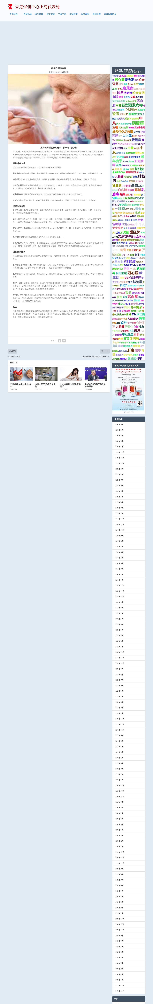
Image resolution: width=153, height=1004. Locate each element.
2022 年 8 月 (119, 636)
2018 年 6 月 (119, 914)
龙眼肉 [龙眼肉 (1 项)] (132, 171)
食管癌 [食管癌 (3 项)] (134, 265)
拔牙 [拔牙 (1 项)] (136, 204)
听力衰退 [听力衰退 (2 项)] (132, 189)
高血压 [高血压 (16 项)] (136, 147)
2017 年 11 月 (119, 953)
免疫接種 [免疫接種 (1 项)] (131, 186)
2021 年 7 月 (119, 708)
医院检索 (96, 15)
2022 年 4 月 (119, 658)
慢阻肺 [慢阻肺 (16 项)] (135, 193)
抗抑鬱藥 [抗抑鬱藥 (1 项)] (125, 292)
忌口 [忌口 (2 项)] (126, 75)
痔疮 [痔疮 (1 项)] (128, 219)
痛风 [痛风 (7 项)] (127, 269)
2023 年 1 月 (119, 608)
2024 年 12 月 (119, 481)
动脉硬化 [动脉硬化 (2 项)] (125, 204)
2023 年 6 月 (119, 580)
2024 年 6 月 (119, 514)
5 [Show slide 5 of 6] (131, 374)
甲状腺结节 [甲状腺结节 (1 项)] (123, 304)
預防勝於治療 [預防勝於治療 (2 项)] (118, 62)
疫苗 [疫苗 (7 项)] (126, 300)
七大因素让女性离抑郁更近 (70, 347)
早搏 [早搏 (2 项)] (135, 45)
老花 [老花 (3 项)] (137, 216)
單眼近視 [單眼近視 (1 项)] (137, 156)
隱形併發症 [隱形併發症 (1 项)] (127, 308)
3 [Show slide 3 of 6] (128, 374)
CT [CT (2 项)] (116, 170)
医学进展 (39, 15)
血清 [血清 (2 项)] (125, 259)
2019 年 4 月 (119, 858)
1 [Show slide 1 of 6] (124, 374)
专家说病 (27, 15)
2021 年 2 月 (119, 736)
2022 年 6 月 (119, 647)
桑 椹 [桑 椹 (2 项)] (128, 276)
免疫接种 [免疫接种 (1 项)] (139, 59)
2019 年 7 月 (119, 842)
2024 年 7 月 (119, 508)
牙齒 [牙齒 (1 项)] (118, 285)
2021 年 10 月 (119, 692)
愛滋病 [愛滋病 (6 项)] (132, 320)
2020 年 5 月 (119, 786)
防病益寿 (73, 15)
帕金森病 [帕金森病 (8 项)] (138, 55)
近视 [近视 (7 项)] (115, 89)
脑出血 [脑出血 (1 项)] (131, 123)
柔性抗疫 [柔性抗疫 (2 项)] (138, 50)
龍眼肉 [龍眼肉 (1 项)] (130, 46)
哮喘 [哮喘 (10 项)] (138, 151)
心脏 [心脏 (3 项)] (117, 194)
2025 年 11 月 (119, 419)
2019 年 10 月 (119, 825)
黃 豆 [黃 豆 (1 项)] (130, 244)
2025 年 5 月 (119, 453)
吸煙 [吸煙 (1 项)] (136, 105)
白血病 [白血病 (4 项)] (137, 198)
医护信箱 (50, 15)
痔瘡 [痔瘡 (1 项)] (114, 285)
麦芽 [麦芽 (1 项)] (120, 98)
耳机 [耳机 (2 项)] (129, 212)
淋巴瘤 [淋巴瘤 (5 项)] (141, 276)
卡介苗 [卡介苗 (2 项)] (127, 58)
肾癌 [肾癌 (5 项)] (115, 160)
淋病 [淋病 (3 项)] (120, 307)
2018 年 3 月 (119, 930)
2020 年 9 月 (119, 764)
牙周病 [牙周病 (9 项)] (124, 194)
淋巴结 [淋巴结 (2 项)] (115, 166)
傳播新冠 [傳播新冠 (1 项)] (125, 127)
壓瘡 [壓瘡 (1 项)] (127, 156)
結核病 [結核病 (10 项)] (137, 243)
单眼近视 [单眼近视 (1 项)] (116, 226)
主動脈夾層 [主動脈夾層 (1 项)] (130, 114)
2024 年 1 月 (119, 542)
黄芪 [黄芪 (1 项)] (131, 156)
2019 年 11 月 (119, 819)
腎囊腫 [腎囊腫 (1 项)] (131, 89)
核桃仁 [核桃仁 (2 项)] (138, 114)
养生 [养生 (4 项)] (133, 276)
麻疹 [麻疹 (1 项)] (126, 119)
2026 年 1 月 (119, 408)
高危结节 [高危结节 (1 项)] (141, 71)
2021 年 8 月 (119, 703)
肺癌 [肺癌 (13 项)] (121, 170)
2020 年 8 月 (119, 769)
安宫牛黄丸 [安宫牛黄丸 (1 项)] (133, 208)
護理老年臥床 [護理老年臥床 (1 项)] (117, 230)
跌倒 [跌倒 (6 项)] (126, 230)
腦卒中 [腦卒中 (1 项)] (121, 182)
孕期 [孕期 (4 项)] (124, 186)
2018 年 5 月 (119, 919)
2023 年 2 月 (119, 603)
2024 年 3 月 (119, 531)
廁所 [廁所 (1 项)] (124, 251)
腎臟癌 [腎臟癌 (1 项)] (141, 316)
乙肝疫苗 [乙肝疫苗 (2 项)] (139, 160)
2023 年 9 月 (119, 564)
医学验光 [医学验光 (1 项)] (120, 102)
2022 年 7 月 (119, 642)
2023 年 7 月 (119, 575)
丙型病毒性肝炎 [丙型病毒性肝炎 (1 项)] (133, 201)
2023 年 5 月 (119, 586)
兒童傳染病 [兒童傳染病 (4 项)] (128, 160)
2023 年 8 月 (119, 569)
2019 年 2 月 (119, 869)
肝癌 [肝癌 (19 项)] (130, 311)
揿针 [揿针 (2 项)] (129, 284)
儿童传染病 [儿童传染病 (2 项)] (133, 280)
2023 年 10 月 (119, 558)
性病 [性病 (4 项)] (141, 288)
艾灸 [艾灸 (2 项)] (126, 239)
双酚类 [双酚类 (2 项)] (132, 143)
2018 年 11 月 (119, 886)
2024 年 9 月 (119, 497)
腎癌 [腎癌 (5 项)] (122, 156)
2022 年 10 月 (119, 625)
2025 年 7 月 (119, 442)
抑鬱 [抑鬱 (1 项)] (134, 285)
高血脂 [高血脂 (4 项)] (118, 131)
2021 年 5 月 (119, 719)
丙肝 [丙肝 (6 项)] (115, 97)
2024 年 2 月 (119, 536)
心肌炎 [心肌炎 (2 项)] (118, 276)
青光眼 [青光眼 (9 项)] (129, 41)
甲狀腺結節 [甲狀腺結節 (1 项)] (119, 262)
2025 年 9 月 (119, 431)
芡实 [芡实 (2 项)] (121, 89)
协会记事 (118, 988)
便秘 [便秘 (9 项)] (124, 235)
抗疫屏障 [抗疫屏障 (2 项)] (116, 254)
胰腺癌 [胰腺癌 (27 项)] (138, 84)
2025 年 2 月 (119, 469)
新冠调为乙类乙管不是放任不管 (95, 347)
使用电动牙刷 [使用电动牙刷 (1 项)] (131, 63)
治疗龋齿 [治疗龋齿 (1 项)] (118, 296)
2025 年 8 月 (119, 436)
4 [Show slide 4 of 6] (129, 374)
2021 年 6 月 (119, 714)
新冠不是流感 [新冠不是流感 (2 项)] (132, 134)
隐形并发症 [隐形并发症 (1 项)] (138, 163)
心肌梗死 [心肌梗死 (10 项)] (131, 71)
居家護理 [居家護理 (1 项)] (116, 320)
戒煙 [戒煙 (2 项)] (129, 166)
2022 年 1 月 (119, 675)
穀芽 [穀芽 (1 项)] (142, 175)
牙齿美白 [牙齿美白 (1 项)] (118, 251)
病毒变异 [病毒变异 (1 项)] (116, 178)
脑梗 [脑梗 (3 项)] (131, 131)
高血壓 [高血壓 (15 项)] (132, 258)
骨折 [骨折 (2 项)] (118, 143)
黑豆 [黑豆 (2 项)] (132, 204)
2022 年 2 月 (119, 669)
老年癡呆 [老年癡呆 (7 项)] (136, 269)
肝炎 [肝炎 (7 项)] (119, 259)
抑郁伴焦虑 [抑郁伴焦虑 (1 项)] (129, 175)
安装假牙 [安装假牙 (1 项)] (136, 119)
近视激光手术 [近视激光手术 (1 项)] (134, 304)
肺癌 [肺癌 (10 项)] (120, 54)
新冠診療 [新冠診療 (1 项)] (120, 269)
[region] (128, 353)
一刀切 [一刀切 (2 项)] (133, 230)
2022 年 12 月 (119, 614)
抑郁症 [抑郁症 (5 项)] (133, 75)
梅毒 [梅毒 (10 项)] (123, 211)
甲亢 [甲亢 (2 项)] (120, 50)
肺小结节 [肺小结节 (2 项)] (122, 201)
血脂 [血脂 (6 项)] (115, 58)
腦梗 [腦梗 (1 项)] (125, 46)
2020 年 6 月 (119, 780)
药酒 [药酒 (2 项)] (127, 80)
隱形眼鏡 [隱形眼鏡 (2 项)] (136, 254)
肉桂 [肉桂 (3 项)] (120, 300)
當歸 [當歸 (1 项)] (135, 37)
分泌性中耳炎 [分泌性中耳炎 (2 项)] (130, 181)
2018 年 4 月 (119, 925)
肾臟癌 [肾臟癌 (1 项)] (141, 46)
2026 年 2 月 (119, 403)
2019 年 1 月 (119, 875)
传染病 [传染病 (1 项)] (136, 110)
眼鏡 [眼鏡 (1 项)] (142, 201)
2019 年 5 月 (119, 853)
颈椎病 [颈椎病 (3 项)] (136, 307)
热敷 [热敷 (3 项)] (125, 89)
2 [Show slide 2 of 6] (126, 374)
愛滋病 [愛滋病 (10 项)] (136, 101)
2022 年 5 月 (119, 653)
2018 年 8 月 (119, 903)
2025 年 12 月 (119, 414)
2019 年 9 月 (119, 830)
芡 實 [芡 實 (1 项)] (128, 163)
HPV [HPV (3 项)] (143, 194)
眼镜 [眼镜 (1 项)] (114, 204)
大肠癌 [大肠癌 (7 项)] (120, 288)
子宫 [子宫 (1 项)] (125, 110)
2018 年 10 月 (119, 892)
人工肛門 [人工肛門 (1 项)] (139, 143)
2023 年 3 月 (119, 597)
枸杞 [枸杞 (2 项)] (142, 296)
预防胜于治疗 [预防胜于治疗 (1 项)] (136, 272)
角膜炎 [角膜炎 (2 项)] (121, 80)
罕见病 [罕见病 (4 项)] (123, 166)
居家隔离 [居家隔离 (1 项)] (139, 223)
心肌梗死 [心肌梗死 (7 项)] (135, 239)
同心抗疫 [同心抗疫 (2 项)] (128, 138)
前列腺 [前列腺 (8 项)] (139, 131)
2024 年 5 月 (119, 519)
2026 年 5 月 (119, 386)
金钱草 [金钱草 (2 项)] (133, 177)
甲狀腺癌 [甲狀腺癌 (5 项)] (127, 296)
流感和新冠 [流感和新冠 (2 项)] (139, 89)
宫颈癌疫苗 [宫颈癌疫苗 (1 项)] (120, 114)
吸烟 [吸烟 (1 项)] (120, 160)
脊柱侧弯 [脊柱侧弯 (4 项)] (120, 174)
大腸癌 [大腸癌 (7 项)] (119, 138)
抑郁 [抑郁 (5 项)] (139, 320)
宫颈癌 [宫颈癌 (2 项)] (115, 304)
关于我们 (13, 15)
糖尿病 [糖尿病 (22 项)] (127, 50)
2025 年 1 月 (119, 475)
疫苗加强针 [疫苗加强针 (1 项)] (128, 262)
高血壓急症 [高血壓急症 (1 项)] (134, 127)
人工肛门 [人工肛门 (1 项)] (116, 212)
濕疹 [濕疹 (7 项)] (138, 312)
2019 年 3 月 (119, 864)
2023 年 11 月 (119, 553)
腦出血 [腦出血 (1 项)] (115, 280)
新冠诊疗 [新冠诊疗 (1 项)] (134, 219)
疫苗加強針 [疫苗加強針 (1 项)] (132, 247)
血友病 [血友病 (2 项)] (122, 37)
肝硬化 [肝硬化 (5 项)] (129, 288)
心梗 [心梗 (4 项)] (135, 288)
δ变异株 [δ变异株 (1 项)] (125, 131)
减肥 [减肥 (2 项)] (132, 216)
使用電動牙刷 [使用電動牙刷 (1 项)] (126, 85)
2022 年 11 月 (119, 619)
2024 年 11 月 (119, 486)
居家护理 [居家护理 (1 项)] (135, 167)
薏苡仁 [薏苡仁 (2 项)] (121, 265)
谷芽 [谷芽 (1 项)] (127, 178)
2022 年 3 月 (119, 664)
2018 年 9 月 (119, 897)
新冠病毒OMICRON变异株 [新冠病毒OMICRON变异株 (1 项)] (134, 226)
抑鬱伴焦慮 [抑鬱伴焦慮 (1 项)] (122, 280)
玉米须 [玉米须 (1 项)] (115, 198)
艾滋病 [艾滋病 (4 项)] (120, 118)
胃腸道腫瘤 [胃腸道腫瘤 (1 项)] (134, 80)
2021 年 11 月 (119, 686)
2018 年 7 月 (119, 908)
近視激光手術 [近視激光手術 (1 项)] (128, 105)
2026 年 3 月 (119, 397)
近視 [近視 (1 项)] (123, 254)
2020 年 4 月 (119, 792)
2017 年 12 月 (119, 947)
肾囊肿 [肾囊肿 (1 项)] (135, 316)
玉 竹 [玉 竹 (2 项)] (114, 50)
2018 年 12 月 (119, 880)
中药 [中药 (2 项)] (120, 105)
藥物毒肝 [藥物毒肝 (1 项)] (123, 320)
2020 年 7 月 (119, 775)
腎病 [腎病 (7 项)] (128, 254)
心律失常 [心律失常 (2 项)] (123, 243)
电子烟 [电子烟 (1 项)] (127, 265)
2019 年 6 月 (119, 847)
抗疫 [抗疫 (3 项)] (128, 147)
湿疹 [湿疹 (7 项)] (138, 171)
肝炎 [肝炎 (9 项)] (136, 296)
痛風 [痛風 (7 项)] (137, 292)
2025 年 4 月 (119, 458)
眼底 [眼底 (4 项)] (118, 235)
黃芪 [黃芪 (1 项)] (132, 163)
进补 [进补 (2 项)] (121, 45)
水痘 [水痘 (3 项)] (139, 75)
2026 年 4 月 (119, 392)
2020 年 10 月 (119, 758)
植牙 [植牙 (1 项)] (127, 171)
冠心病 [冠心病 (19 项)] (133, 234)
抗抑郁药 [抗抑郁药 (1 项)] (127, 102)
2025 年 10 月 (119, 425)
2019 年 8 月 (119, 836)
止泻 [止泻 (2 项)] (130, 118)
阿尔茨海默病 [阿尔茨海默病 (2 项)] (118, 163)
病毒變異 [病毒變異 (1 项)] (120, 71)
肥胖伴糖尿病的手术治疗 (20, 347)
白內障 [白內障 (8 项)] (127, 97)
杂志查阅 (85, 15)
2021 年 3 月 (119, 730)
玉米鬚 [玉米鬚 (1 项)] (122, 178)
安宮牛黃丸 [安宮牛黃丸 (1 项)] (127, 316)
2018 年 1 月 (119, 942)
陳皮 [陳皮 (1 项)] (125, 190)
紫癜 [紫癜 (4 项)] (118, 216)
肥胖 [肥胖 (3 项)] (120, 58)
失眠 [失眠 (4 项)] (132, 58)
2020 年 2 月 (119, 803)
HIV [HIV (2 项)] (127, 216)
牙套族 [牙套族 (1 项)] (125, 123)
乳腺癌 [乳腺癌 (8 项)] (116, 147)
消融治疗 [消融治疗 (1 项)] (122, 219)
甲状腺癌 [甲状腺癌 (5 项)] (117, 189)
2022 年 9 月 (119, 630)
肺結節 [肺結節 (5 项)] (128, 54)
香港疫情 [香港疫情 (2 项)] (126, 272)
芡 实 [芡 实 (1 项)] (118, 85)
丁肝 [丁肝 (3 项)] (118, 272)
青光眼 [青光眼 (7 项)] (119, 223)
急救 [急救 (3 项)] (135, 138)
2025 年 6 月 (119, 447)
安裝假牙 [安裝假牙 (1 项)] (129, 37)
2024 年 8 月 (119, 503)
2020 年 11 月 (119, 753)
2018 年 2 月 (119, 936)
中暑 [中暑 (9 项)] (131, 109)
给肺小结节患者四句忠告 (45, 347)
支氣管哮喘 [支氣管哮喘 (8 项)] (125, 198)
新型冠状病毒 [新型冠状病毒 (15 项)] (122, 93)
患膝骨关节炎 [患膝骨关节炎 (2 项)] (118, 134)
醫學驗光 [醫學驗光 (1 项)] (119, 316)
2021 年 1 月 (119, 742)
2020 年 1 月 (119, 808)
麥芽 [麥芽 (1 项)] (122, 226)
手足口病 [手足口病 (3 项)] (136, 212)
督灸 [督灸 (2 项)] (118, 204)
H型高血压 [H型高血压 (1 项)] (116, 292)
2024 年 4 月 (119, 525)
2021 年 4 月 (119, 725)
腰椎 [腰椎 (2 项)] (122, 239)
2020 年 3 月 (119, 797)
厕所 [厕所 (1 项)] (136, 42)
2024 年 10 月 (119, 492)
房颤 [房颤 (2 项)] (121, 75)
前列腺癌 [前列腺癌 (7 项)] (130, 223)
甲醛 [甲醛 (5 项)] (118, 67)
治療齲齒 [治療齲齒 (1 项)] (141, 208)
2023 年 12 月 (119, 547)
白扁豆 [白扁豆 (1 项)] (115, 312)
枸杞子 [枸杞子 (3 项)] (123, 247)
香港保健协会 (110, 15)
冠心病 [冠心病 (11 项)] (119, 41)
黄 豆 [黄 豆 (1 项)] (143, 156)
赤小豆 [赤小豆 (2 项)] (137, 93)
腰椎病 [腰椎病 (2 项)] (136, 262)
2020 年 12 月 (119, 747)
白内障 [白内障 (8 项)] (122, 152)
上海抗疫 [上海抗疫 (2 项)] (122, 312)
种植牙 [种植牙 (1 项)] (134, 98)
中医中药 (62, 15)
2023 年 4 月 (119, 592)
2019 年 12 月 (119, 814)
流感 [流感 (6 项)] (118, 127)
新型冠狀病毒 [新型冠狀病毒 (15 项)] (132, 66)
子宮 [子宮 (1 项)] (123, 148)
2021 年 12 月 (119, 680)
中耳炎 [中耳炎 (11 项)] (140, 185)
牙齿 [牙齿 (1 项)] (123, 216)
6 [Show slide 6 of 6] (133, 374)
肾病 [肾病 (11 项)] (115, 75)
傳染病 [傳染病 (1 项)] (115, 300)
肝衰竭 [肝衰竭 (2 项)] (131, 152)
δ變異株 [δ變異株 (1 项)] (115, 37)
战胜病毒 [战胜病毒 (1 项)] (124, 143)
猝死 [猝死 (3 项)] (143, 93)
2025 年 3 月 (119, 464)
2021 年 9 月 (119, 697)
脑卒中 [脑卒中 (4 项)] (140, 250)
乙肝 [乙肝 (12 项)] (123, 284)
